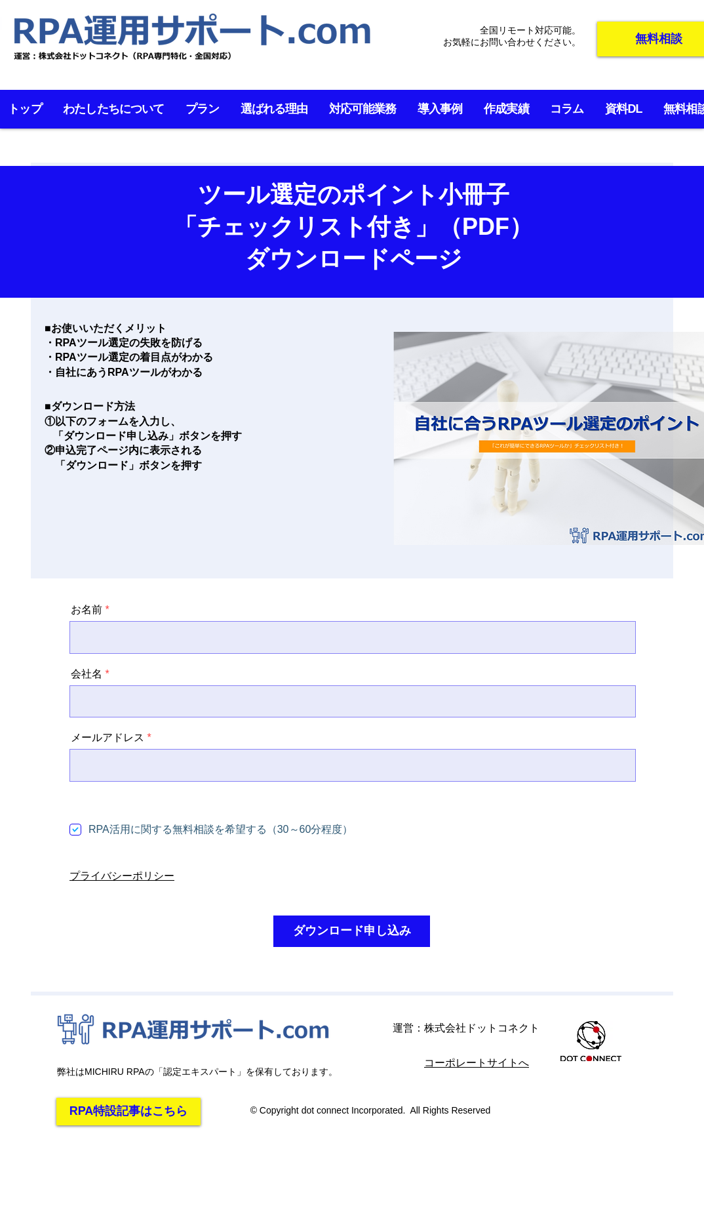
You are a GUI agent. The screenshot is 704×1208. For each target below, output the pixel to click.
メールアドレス (107, 738)
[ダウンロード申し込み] (351, 931)
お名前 (86, 610)
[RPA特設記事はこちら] (128, 1111)
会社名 (86, 674)
